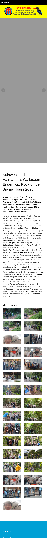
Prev (3, 90)
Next (44, 90)
